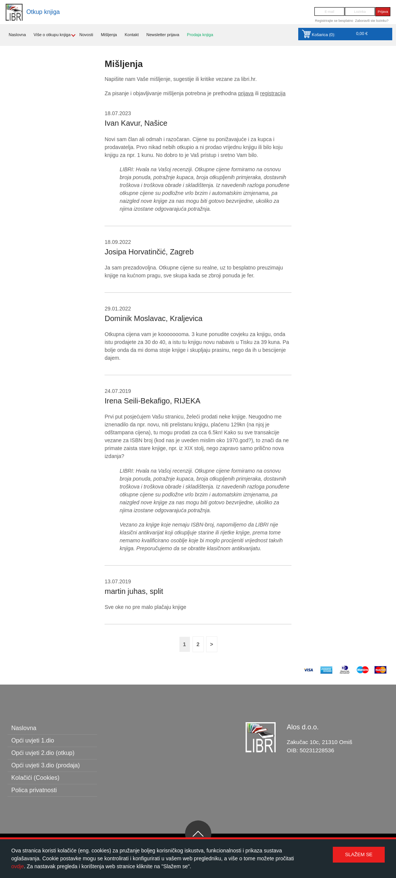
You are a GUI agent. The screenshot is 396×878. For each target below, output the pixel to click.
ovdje (17, 866)
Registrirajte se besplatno (334, 21)
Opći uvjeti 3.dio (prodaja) (45, 765)
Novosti (86, 34)
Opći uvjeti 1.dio (32, 740)
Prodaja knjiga (200, 34)
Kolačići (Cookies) (35, 778)
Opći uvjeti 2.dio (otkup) (42, 753)
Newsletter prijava (162, 34)
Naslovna (17, 34)
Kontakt (131, 34)
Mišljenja (109, 34)
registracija (273, 93)
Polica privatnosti (34, 790)
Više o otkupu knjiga (51, 34)
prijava (245, 93)
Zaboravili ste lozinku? (371, 21)
